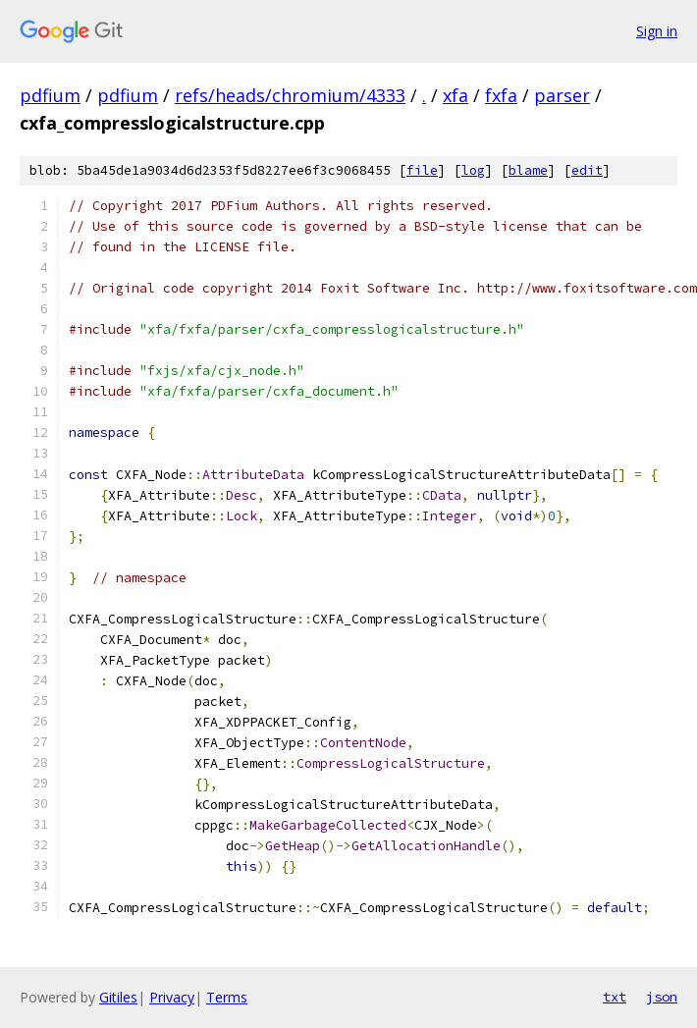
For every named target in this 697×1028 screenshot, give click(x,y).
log (473, 170)
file (422, 170)
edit (587, 170)
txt (614, 996)
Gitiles (118, 997)
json (661, 996)
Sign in (656, 31)
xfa (455, 95)
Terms (226, 997)
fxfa (501, 95)
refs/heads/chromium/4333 (290, 95)
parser (562, 95)
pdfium (50, 95)
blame (528, 170)
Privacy (171, 997)
